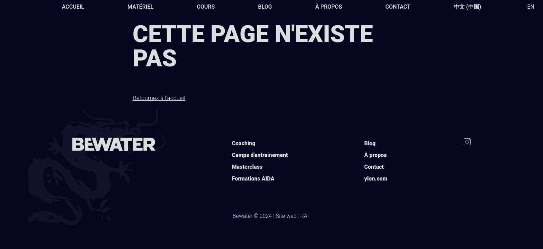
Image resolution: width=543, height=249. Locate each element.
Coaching (243, 143)
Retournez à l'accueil (159, 97)
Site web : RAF (293, 216)
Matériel (140, 6)
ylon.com (376, 178)
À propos (328, 6)
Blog (265, 6)
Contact (397, 6)
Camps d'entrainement (260, 155)
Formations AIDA (253, 178)
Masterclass (247, 167)
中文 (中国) (467, 6)
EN (530, 6)
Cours (206, 6)
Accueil (73, 6)
